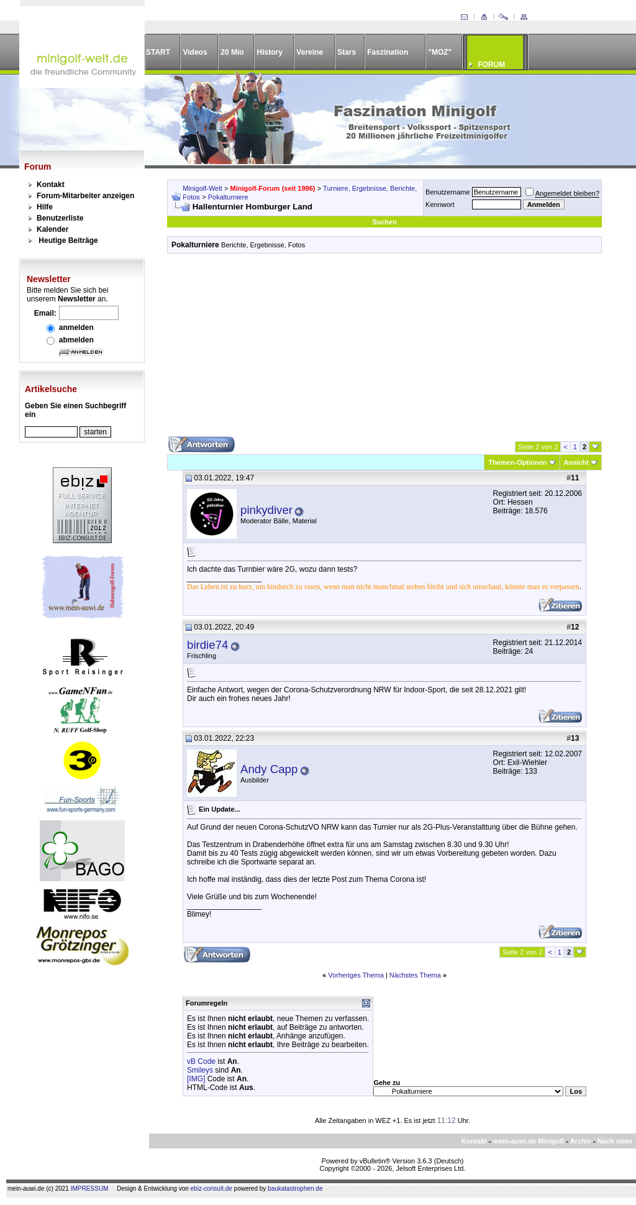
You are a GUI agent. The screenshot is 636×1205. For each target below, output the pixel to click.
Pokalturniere (228, 197)
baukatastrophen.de (295, 1188)
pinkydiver (266, 509)
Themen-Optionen (517, 462)
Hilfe (45, 207)
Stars (346, 52)
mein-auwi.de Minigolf (528, 1141)
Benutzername (447, 192)
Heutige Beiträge (68, 240)
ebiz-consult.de (211, 1188)
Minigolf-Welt (202, 188)
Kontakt (51, 184)
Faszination (387, 52)
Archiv (580, 1141)
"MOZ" (440, 52)
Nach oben (614, 1141)
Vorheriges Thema (356, 975)
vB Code (201, 1061)
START (158, 52)
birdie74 (207, 644)
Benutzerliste (60, 218)
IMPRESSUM (90, 1188)
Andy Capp (269, 769)
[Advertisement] (384, 349)
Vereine (309, 52)
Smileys (200, 1070)
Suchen (384, 222)
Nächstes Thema (415, 975)
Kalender (52, 229)
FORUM (491, 64)
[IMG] (196, 1078)
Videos (195, 52)
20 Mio (231, 52)
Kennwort (439, 204)
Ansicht (576, 462)
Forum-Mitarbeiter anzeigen (85, 195)
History (270, 52)
